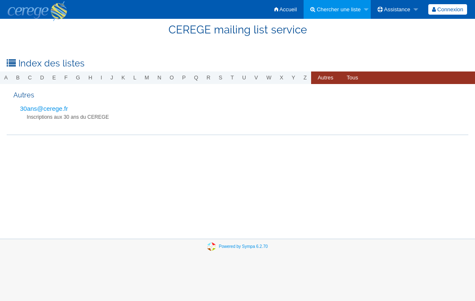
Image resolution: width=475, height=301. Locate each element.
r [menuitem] (208, 77)
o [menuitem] (172, 77)
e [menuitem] (54, 77)
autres (326, 77)
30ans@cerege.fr (44, 108)
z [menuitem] (305, 77)
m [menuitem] (147, 77)
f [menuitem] (66, 77)
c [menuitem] (30, 77)
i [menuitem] (101, 77)
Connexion (447, 9)
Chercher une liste (335, 9)
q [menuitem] (196, 77)
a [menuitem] (6, 77)
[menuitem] (286, 9)
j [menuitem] (112, 77)
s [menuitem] (220, 77)
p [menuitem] (184, 77)
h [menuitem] (90, 77)
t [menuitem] (232, 77)
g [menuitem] (78, 77)
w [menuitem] (268, 77)
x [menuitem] (282, 77)
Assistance (393, 9)
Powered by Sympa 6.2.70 (243, 246)
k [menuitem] (123, 77)
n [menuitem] (159, 77)
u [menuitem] (244, 77)
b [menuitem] (18, 77)
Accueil (285, 9)
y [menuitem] (293, 77)
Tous (352, 77)
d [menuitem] (42, 77)
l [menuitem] (134, 77)
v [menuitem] (256, 77)
